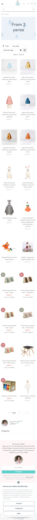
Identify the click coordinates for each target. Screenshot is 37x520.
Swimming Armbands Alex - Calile (9, 291)
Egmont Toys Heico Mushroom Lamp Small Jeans (27, 114)
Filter (6, 46)
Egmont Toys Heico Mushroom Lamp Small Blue (9, 79)
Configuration (19, 508)
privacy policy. (30, 477)
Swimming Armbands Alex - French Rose (28, 327)
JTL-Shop (21, 518)
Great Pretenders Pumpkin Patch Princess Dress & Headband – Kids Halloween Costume (27, 222)
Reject (19, 513)
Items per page (8, 50)
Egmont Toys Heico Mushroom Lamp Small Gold (27, 79)
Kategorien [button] (5, 431)
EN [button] (24, 4)
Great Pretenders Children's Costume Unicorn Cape (9, 185)
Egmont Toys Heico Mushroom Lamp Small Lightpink (9, 114)
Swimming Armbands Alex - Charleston (28, 291)
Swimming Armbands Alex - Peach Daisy (9, 362)
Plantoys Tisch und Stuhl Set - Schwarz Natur (27, 362)
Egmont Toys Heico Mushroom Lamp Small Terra (27, 150)
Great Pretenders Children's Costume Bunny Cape (28, 185)
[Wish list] (31, 4)
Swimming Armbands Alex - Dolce (9, 327)
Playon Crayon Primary (9, 396)
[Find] (16, 9)
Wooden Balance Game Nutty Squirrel (9, 258)
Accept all (19, 503)
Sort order (16, 46)
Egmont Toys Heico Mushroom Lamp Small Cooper (9, 150)
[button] (28, 4)
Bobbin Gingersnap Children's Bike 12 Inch (28, 258)
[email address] (18, 467)
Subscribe (18, 472)
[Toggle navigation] (2, 3)
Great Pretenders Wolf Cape (9, 219)
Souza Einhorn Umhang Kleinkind (27, 397)
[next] (28, 412)
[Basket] (35, 4)
